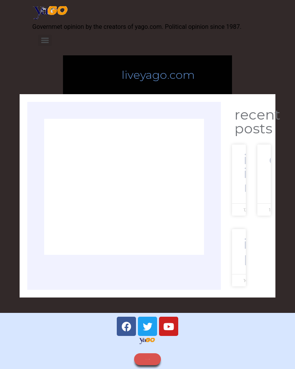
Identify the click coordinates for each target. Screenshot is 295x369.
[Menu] (45, 40)
